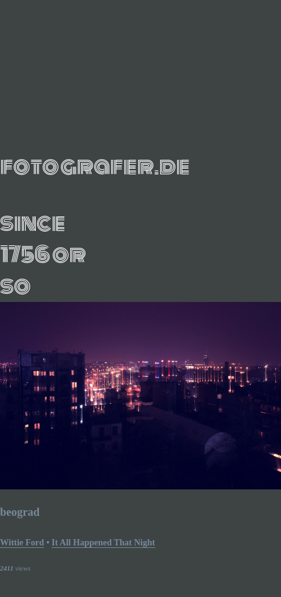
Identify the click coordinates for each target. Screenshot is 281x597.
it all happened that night (103, 542)
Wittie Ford (22, 542)
